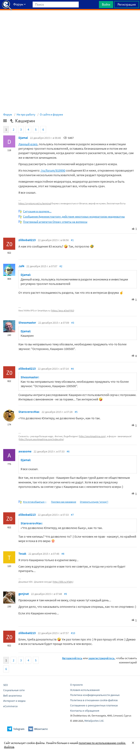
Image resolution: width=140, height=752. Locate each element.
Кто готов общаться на (35, 501)
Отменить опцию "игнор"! (94, 501)
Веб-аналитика (12, 695)
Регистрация (127, 4)
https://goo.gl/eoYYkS (62, 310)
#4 (72, 368)
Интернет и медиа (14, 701)
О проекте (76, 685)
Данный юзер (27, 144)
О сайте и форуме (51, 114)
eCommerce (10, 706)
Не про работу (26, 114)
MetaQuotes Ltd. (94, 720)
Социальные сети (14, 690)
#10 (73, 633)
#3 (72, 322)
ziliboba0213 (27, 240)
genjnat (23, 594)
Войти (106, 4)
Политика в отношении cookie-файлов (94, 700)
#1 (72, 240)
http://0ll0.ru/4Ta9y (63, 581)
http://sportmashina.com (92, 436)
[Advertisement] (70, 20)
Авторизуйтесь (72, 658)
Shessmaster (27, 322)
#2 (60, 266)
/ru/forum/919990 (53, 170)
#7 (72, 515)
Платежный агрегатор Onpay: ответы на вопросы (55, 222)
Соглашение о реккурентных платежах (94, 705)
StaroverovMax (28, 412)
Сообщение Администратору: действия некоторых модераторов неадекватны (74, 216)
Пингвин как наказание (63, 501)
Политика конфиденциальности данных (95, 695)
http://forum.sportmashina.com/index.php (41, 439)
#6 (68, 451)
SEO (5, 685)
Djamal (23, 138)
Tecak (22, 553)
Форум (7, 114)
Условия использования (85, 690)
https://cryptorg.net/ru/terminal (34, 203)
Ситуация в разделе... (37, 211)
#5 (76, 412)
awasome (24, 451)
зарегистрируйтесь (101, 658)
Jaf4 (21, 266)
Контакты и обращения (84, 710)
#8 (62, 554)
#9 (65, 594)
